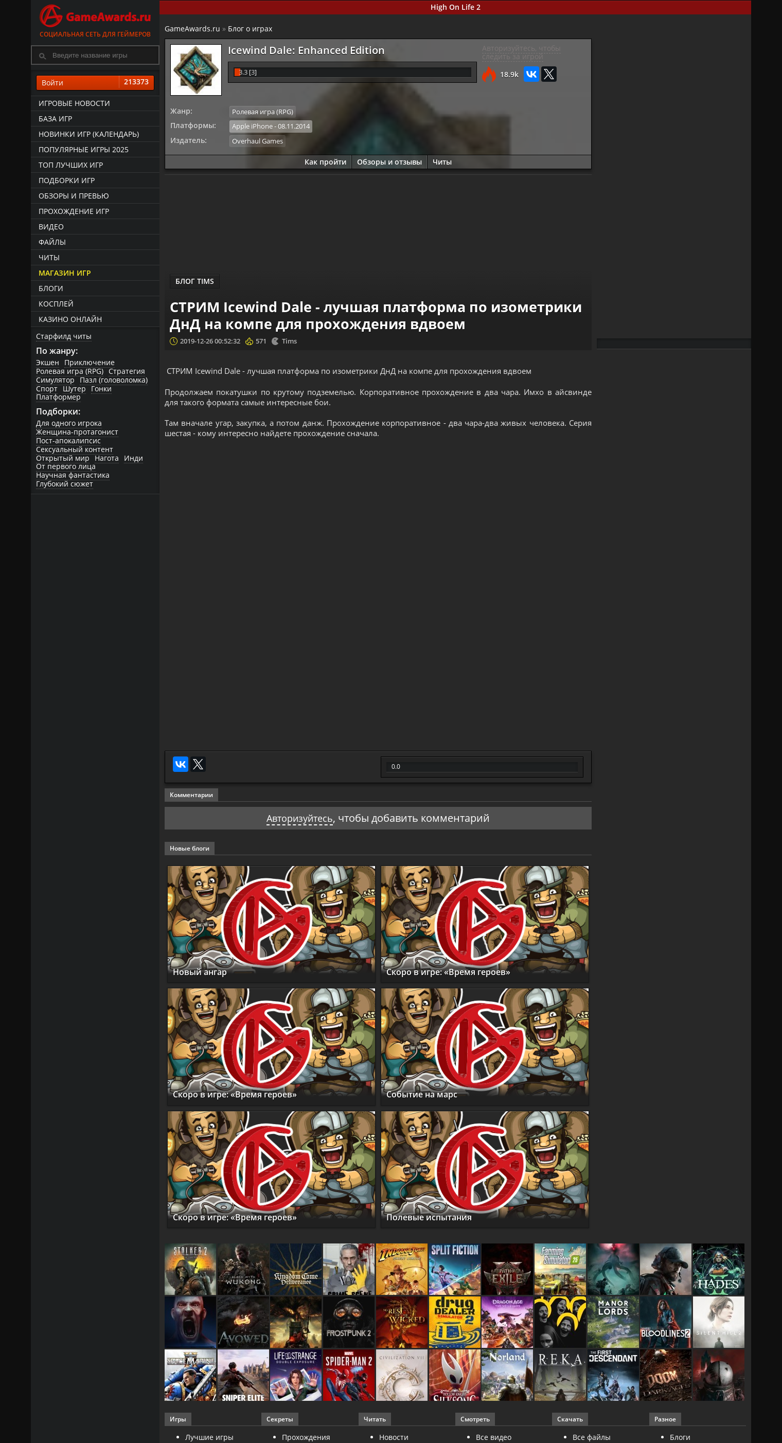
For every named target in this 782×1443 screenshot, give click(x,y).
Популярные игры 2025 (84, 149)
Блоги (51, 288)
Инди (133, 458)
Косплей (56, 304)
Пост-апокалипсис (68, 440)
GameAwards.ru (192, 28)
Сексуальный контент (74, 449)
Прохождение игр (74, 211)
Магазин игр (65, 273)
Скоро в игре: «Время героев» (459, 980)
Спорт (47, 388)
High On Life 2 (456, 7)
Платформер (58, 397)
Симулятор (55, 380)
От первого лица (66, 466)
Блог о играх (250, 28)
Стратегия (127, 371)
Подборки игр (67, 180)
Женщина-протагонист (77, 432)
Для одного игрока (69, 423)
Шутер (74, 388)
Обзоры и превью (74, 196)
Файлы (52, 242)
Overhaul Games (257, 140)
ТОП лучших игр (71, 165)
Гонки (101, 388)
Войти (95, 83)
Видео (51, 226)
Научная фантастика (73, 475)
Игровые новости (74, 103)
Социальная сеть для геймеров (95, 19)
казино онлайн (70, 319)
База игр (55, 118)
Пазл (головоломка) (114, 380)
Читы (49, 257)
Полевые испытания (436, 1225)
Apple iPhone (252, 125)
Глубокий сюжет (64, 484)
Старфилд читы (64, 336)
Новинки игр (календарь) (89, 134)
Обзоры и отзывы (389, 160)
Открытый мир (63, 458)
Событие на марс (427, 1103)
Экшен (47, 362)
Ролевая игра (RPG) (69, 371)
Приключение (89, 362)
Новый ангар (205, 980)
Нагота (107, 458)
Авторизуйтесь (299, 827)
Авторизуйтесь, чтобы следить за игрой (521, 52)
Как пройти (325, 160)
